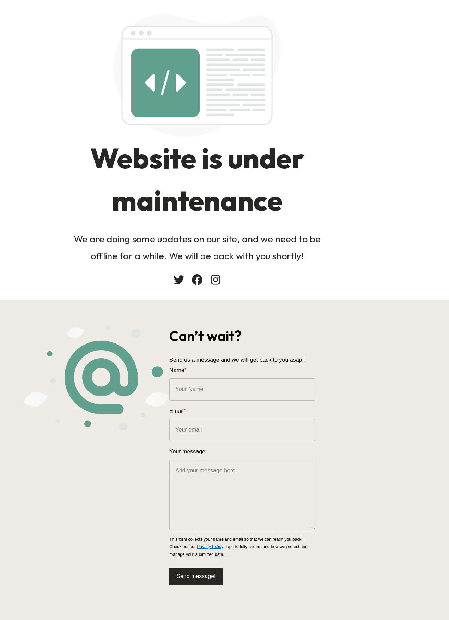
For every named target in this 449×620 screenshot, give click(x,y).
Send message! (251, 572)
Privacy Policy (399, 542)
